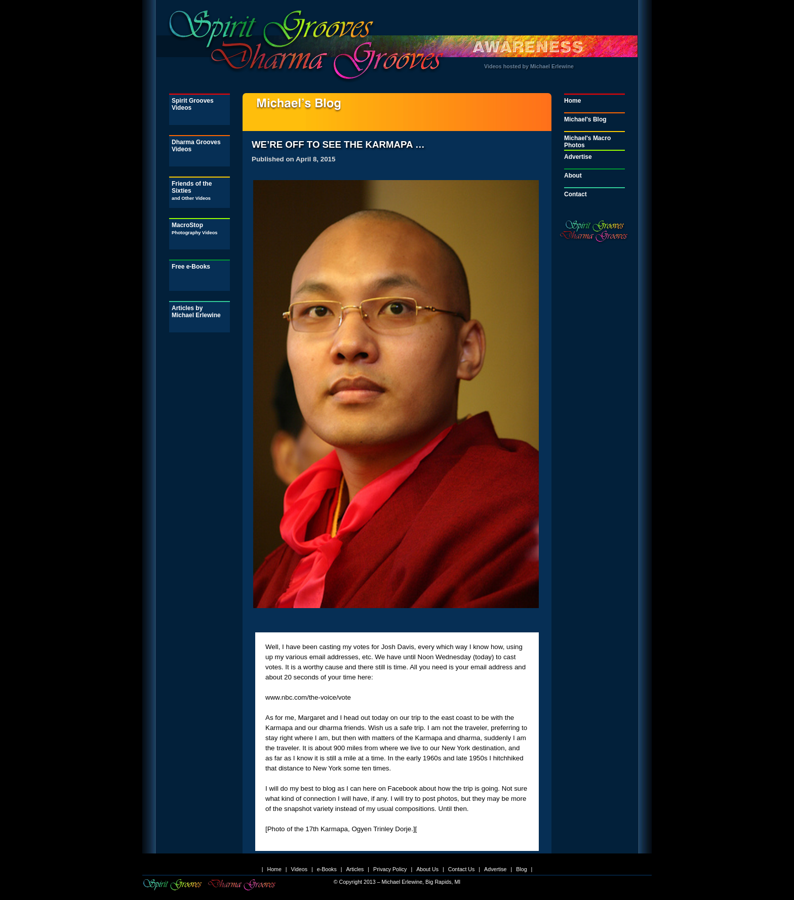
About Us (427, 869)
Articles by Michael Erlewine (196, 312)
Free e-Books (191, 266)
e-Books (327, 869)
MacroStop (195, 228)
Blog (521, 869)
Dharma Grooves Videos (196, 146)
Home (572, 100)
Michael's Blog (585, 119)
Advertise (578, 156)
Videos (299, 869)
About (573, 175)
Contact (575, 194)
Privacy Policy (390, 869)
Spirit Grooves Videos (193, 104)
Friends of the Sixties (192, 190)
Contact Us (461, 869)
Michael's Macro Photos (587, 142)
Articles (355, 869)
